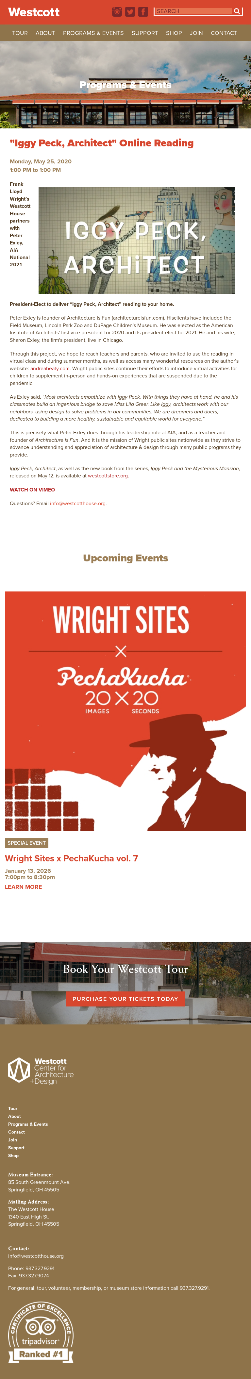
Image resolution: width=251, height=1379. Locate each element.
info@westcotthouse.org (78, 503)
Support (145, 34)
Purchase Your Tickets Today (125, 999)
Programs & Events (93, 34)
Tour (20, 34)
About (45, 34)
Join (196, 34)
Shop (174, 34)
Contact (224, 34)
